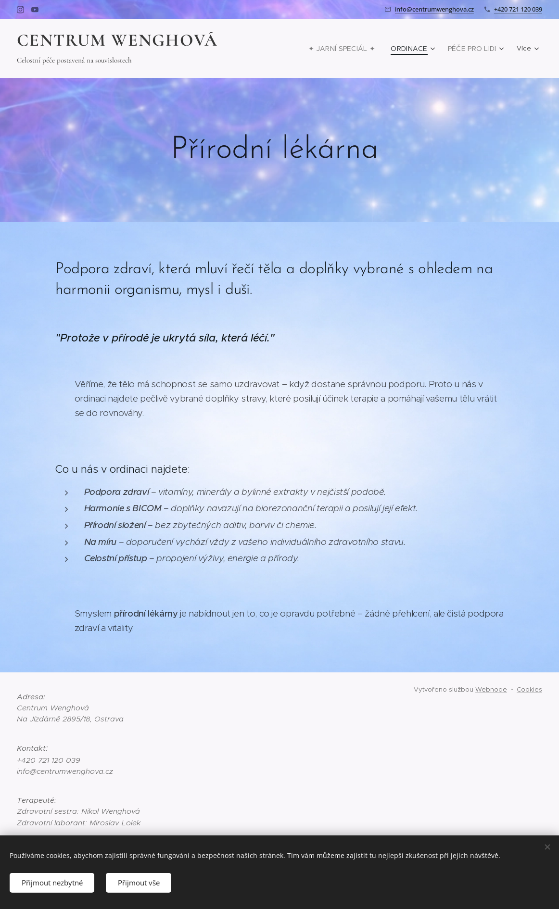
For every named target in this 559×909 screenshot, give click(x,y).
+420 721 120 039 (518, 9)
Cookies (529, 689)
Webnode (491, 689)
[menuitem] (351, 49)
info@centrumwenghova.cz (434, 9)
